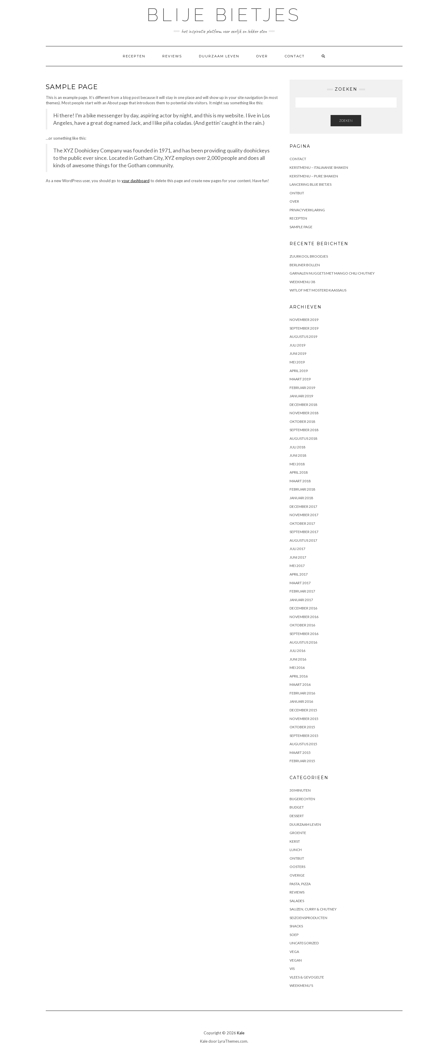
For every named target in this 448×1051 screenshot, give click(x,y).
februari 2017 (302, 591)
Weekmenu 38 (302, 282)
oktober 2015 (302, 727)
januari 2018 (301, 498)
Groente (298, 833)
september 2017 (304, 532)
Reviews (172, 56)
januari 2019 (301, 396)
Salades (297, 901)
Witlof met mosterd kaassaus (318, 290)
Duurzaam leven (219, 56)
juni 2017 (298, 557)
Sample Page (301, 227)
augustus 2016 (303, 642)
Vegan (296, 960)
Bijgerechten (302, 799)
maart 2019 (300, 379)
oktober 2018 (302, 421)
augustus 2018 (303, 438)
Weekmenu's (301, 985)
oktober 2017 (302, 523)
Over (262, 56)
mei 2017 (297, 565)
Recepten (134, 56)
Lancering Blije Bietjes (310, 184)
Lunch (296, 849)
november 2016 (304, 616)
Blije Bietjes (224, 14)
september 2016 (304, 633)
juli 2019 (297, 345)
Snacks (296, 926)
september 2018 (304, 430)
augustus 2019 (303, 336)
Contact (295, 56)
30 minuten (300, 790)
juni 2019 (298, 353)
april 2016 (299, 676)
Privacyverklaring (307, 210)
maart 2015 (300, 752)
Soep (294, 934)
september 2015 (304, 735)
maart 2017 (300, 583)
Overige (297, 875)
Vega (294, 951)
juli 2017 (297, 548)
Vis (292, 968)
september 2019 (304, 328)
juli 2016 (297, 650)
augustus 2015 (303, 744)
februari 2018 (302, 489)
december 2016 (303, 608)
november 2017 (304, 515)
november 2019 (304, 319)
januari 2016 (301, 701)
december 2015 (303, 710)
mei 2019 (297, 362)
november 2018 (304, 413)
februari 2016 (302, 693)
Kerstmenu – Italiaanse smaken (319, 167)
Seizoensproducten (308, 918)
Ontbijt (297, 193)
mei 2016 (297, 667)
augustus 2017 (303, 540)
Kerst (295, 841)
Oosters (297, 866)
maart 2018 (300, 481)
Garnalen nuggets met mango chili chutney (332, 273)
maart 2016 (300, 684)
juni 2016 (298, 659)
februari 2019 (302, 387)
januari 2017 (301, 600)
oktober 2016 (302, 625)
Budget (297, 807)
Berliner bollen (305, 265)
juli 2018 (297, 447)
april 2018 (299, 472)
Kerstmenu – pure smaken (314, 176)
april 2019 (299, 370)
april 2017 (299, 574)
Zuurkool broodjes (309, 256)
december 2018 (303, 404)
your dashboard (136, 180)
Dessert (297, 816)
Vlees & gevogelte (307, 977)
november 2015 (304, 718)
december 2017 (303, 506)
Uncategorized (304, 943)
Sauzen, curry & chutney (313, 909)
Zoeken (346, 120)
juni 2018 (298, 455)
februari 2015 (302, 761)
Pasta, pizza (300, 884)
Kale (240, 1032)
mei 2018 (297, 464)
